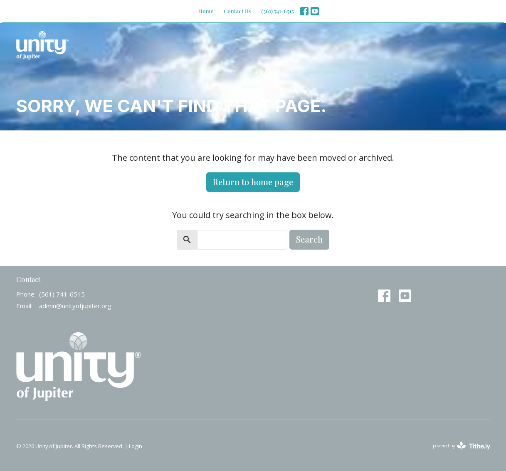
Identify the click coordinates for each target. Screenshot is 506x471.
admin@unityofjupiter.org (75, 306)
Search (309, 239)
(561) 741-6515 (277, 11)
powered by (461, 446)
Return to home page (253, 181)
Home (205, 11)
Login (135, 446)
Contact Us (237, 11)
